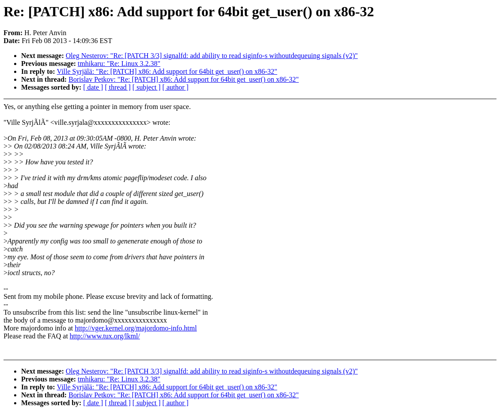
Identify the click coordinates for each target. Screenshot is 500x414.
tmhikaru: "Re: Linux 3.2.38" (119, 63)
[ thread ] (118, 87)
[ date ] (93, 87)
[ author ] (175, 87)
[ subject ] (146, 87)
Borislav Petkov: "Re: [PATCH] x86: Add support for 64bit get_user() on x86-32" (184, 79)
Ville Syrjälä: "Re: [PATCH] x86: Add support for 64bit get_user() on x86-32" (167, 71)
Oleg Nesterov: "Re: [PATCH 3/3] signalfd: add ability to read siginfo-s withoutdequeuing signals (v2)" (212, 55)
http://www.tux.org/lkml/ (105, 336)
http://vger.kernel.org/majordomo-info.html (136, 328)
